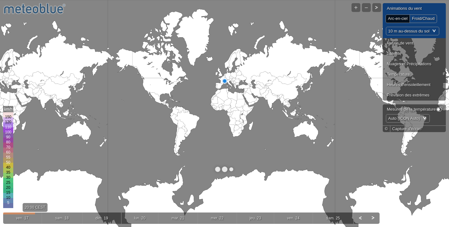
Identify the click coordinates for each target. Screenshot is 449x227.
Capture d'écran (406, 128)
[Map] (224, 113)
